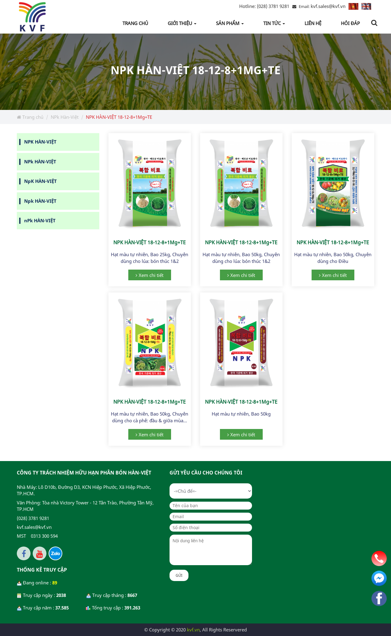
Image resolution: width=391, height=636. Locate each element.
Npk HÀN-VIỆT (40, 201)
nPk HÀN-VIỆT (40, 220)
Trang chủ (30, 117)
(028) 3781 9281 (264, 6)
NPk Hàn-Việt (65, 117)
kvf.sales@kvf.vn (328, 6)
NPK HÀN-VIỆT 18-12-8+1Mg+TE (149, 242)
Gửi (179, 575)
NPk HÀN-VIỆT (40, 161)
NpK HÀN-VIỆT (40, 181)
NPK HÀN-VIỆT (40, 142)
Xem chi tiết (151, 275)
